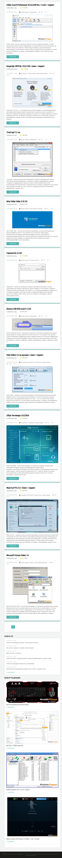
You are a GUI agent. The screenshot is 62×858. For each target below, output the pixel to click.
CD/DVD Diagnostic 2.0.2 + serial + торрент (18, 789)
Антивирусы (24, 73)
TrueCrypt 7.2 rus (13, 132)
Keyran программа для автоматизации (17, 704)
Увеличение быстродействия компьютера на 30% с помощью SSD (26, 669)
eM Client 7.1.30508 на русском (14, 745)
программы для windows (27, 362)
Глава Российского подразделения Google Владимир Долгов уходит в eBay (28, 658)
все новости (11, 672)
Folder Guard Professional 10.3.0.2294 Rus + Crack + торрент (30, 5)
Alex (15, 8)
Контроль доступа (34, 260)
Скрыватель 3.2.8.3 (14, 253)
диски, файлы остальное (36, 208)
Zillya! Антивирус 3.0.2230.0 (17, 415)
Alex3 (16, 69)
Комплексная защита (42, 73)
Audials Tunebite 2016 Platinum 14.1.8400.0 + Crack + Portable (22, 839)
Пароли (32, 562)
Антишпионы (31, 422)
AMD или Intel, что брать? (13, 653)
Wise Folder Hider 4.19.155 (16, 201)
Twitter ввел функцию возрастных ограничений (20, 663)
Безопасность (37, 362)
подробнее (11, 707)
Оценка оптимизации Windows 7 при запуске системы (22, 642)
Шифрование (33, 12)
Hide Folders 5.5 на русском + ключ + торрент (24, 355)
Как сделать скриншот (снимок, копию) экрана (20, 648)
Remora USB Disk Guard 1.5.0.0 (18, 309)
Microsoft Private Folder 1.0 (17, 555)
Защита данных (25, 12)
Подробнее (12, 56)
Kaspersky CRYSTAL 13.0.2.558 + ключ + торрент (25, 66)
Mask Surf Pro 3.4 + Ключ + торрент (20, 488)
